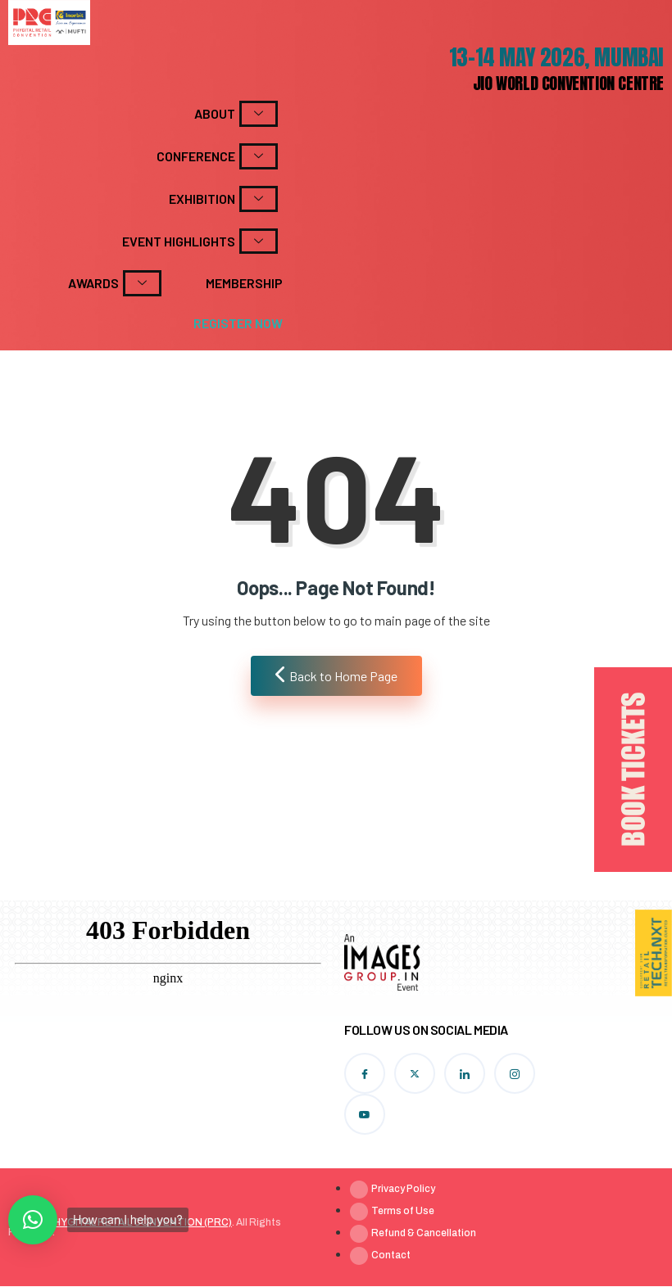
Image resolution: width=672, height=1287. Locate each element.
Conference (217, 156)
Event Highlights (200, 241)
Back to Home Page (336, 675)
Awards (114, 283)
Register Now (238, 323)
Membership (244, 283)
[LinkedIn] (464, 1073)
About (236, 114)
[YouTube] (364, 1114)
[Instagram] (514, 1073)
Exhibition (223, 199)
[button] (32, 1219)
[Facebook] (364, 1073)
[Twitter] (414, 1073)
